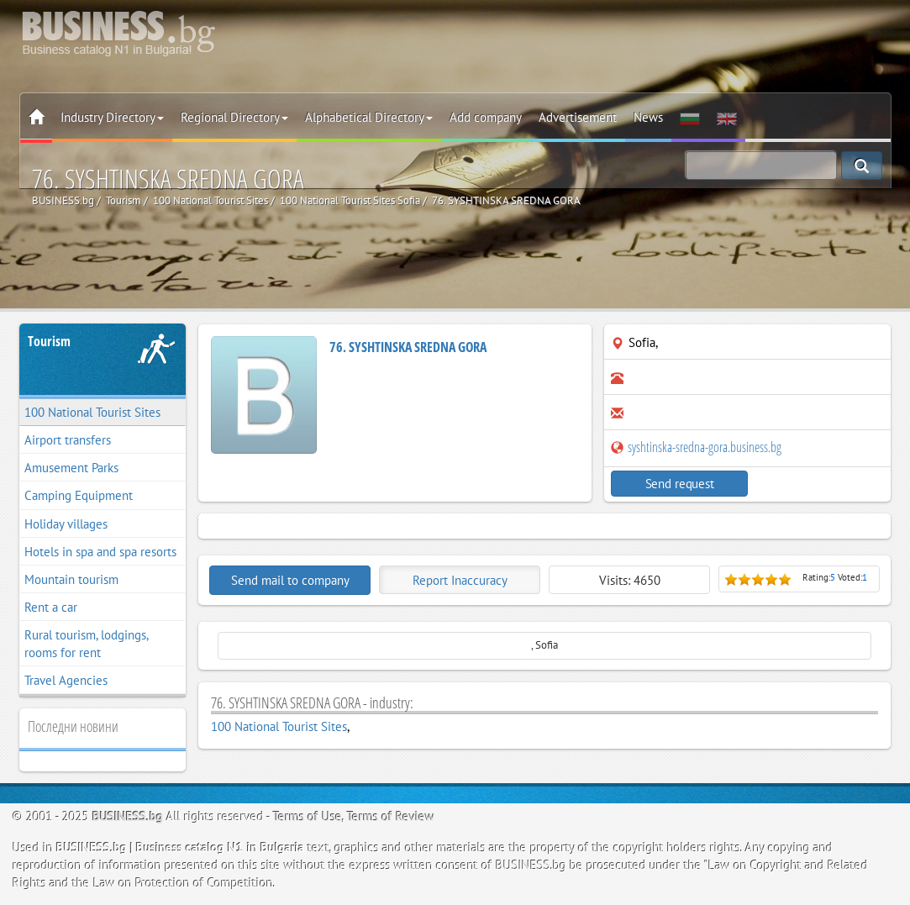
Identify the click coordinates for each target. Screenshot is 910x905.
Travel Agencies (66, 680)
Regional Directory (234, 117)
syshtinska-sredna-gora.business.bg (696, 447)
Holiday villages (66, 524)
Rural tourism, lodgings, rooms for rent (86, 643)
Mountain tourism (71, 579)
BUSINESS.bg (127, 816)
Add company (486, 117)
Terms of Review (390, 816)
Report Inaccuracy (460, 580)
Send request (679, 484)
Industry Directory (112, 117)
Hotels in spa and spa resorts (100, 552)
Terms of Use (307, 816)
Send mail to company (290, 580)
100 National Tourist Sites (92, 412)
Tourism (49, 341)
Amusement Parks (71, 468)
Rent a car (50, 607)
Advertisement (578, 117)
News (648, 117)
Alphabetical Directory (369, 117)
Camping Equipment (78, 495)
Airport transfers (67, 440)
